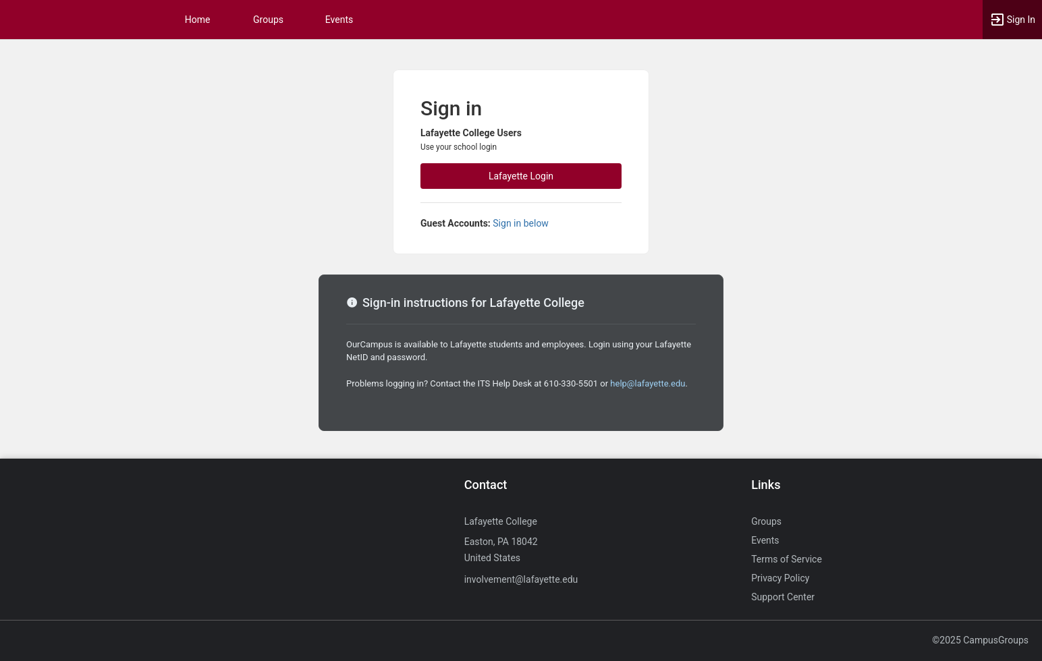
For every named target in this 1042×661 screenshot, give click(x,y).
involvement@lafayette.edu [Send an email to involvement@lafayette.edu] (521, 579)
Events (339, 19)
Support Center (783, 597)
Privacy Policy (780, 578)
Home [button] (198, 19)
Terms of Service (786, 559)
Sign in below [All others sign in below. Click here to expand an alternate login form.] (521, 223)
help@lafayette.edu (647, 383)
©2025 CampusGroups (980, 640)
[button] (1012, 19)
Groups (268, 19)
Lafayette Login (521, 176)
